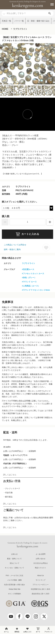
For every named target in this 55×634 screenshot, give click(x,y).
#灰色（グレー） (29, 277)
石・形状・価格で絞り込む (38, 21)
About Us (40, 575)
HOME (5, 29)
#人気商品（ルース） (31, 286)
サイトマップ (40, 580)
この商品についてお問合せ (15, 245)
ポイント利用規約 (14, 594)
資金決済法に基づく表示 (40, 594)
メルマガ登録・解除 (14, 580)
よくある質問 (40, 554)
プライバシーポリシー (41, 585)
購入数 (6, 216)
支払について (14, 563)
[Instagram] (36, 616)
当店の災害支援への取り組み (14, 585)
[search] (50, 13)
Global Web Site (14, 589)
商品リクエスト (40, 568)
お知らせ (14, 554)
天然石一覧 (6, 21)
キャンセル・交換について (14, 568)
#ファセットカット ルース (33, 273)
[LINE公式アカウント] (27, 616)
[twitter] (44, 616)
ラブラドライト (20, 29)
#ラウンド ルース (29, 282)
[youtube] (11, 616)
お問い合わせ (40, 559)
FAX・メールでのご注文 (14, 575)
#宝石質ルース (28, 269)
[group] (27, 63)
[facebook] (19, 616)
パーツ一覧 (19, 21)
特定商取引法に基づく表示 (40, 589)
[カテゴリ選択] (4, 12)
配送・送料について (14, 559)
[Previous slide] (2, 68)
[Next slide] (52, 68)
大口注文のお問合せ (40, 563)
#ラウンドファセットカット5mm (36, 290)
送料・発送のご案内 (12, 249)
